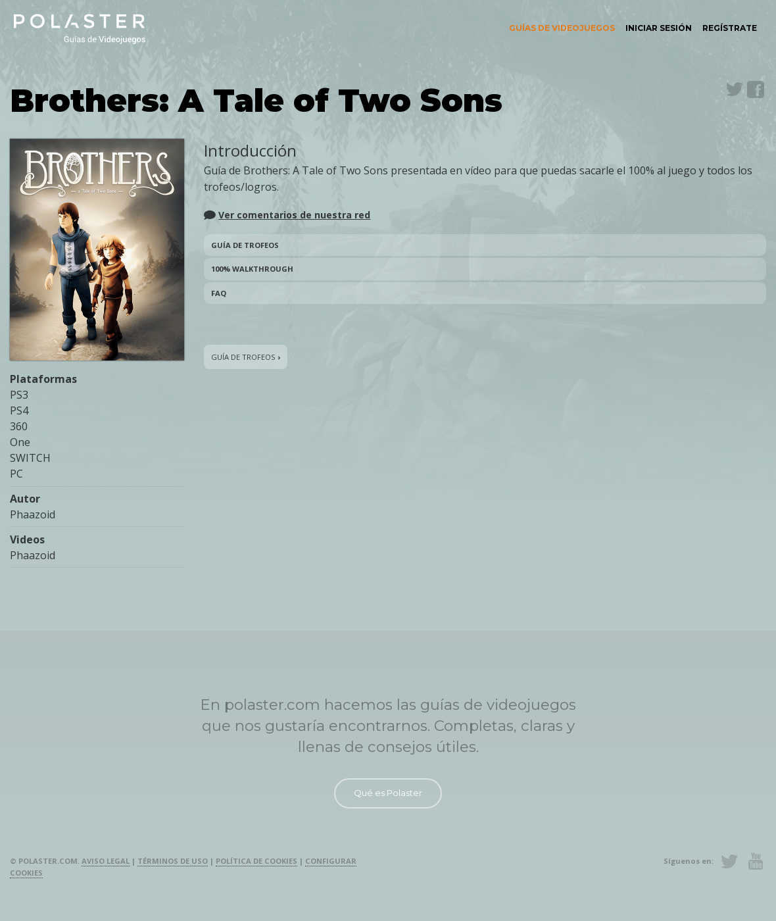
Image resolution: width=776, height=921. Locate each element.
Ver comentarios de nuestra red (294, 215)
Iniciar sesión (658, 28)
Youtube (755, 861)
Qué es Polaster (388, 792)
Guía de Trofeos (245, 245)
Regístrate (729, 28)
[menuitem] (562, 28)
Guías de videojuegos (562, 28)
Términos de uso (172, 861)
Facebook (755, 89)
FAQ (218, 293)
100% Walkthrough (252, 269)
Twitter (734, 89)
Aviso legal (106, 861)
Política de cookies (256, 861)
